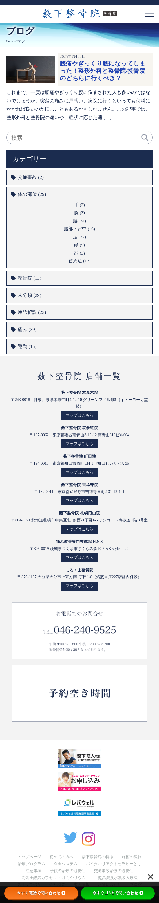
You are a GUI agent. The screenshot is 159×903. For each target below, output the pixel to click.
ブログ (20, 41)
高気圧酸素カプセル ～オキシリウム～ (55, 878)
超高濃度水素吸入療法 (118, 878)
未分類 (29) (29, 295)
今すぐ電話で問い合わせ (41, 892)
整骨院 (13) (29, 278)
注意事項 (33, 871)
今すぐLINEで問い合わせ (117, 892)
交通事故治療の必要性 (113, 871)
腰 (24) (79, 220)
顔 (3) (79, 253)
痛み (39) (27, 329)
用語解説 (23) (32, 312)
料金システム (66, 864)
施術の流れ (132, 857)
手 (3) (79, 204)
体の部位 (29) (32, 194)
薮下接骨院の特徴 (97, 857)
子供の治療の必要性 (67, 871)
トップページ (29, 857)
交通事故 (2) (31, 177)
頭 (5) (79, 244)
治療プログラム (31, 864)
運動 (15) (27, 346)
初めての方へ (61, 857)
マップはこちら (79, 415)
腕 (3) (79, 212)
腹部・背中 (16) (79, 228)
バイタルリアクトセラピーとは (113, 864)
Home (9, 41)
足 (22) (79, 236)
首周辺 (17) (79, 260)
